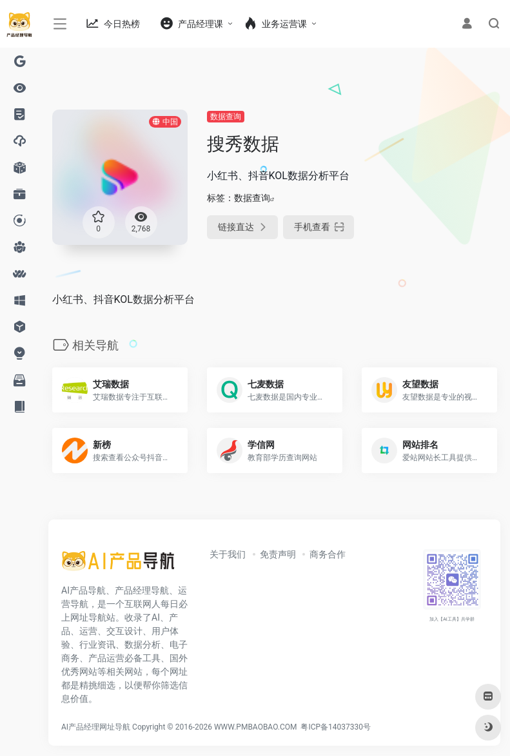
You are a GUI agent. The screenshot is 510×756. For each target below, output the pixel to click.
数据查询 (225, 116)
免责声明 (278, 554)
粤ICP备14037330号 (335, 727)
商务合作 (327, 554)
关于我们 (228, 554)
